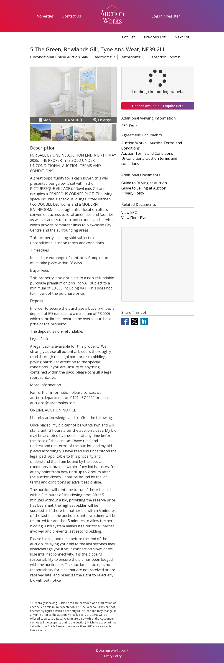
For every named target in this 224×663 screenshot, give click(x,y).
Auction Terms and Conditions (147, 153)
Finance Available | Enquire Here (157, 106)
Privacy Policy (132, 193)
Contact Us (71, 16)
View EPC (129, 212)
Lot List (128, 37)
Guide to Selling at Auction (143, 188)
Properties (45, 16)
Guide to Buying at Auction (144, 182)
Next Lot (182, 37)
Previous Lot (154, 37)
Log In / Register (166, 16)
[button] (66, 119)
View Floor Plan (134, 217)
